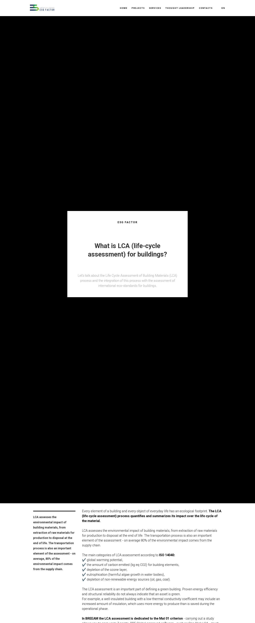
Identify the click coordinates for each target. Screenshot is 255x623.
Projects (138, 8)
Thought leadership (180, 8)
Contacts (206, 8)
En (223, 8)
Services (155, 8)
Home (123, 8)
